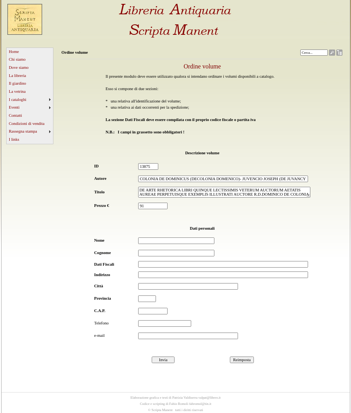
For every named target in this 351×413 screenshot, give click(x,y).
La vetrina (17, 91)
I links (14, 139)
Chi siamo (17, 59)
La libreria (17, 75)
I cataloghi (17, 99)
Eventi (14, 107)
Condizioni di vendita (27, 123)
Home (14, 51)
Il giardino (17, 83)
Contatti (15, 115)
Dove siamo (19, 67)
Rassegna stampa (23, 131)
